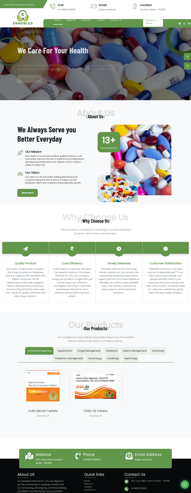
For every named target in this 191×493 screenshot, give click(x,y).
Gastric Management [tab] (135, 350)
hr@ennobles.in (107, 9)
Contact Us (89, 489)
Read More (28, 192)
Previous (187, 66)
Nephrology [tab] (130, 358)
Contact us (115, 20)
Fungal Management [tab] (89, 350)
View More (43, 415)
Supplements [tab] (64, 350)
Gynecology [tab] (95, 358)
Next (187, 56)
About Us (70, 20)
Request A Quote (151, 22)
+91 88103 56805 (66, 9)
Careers (101, 20)
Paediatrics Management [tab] (69, 358)
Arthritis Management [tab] (40, 350)
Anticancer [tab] (158, 350)
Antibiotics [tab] (112, 350)
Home (58, 20)
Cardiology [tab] (113, 358)
